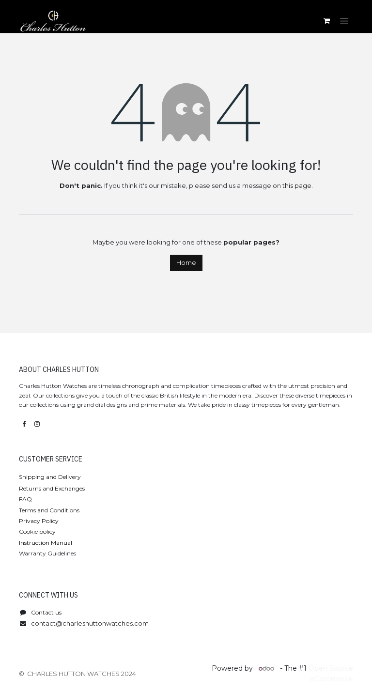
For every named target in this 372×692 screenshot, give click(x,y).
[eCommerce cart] (326, 21)
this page (296, 185)
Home (186, 262)
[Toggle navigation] (344, 21)
